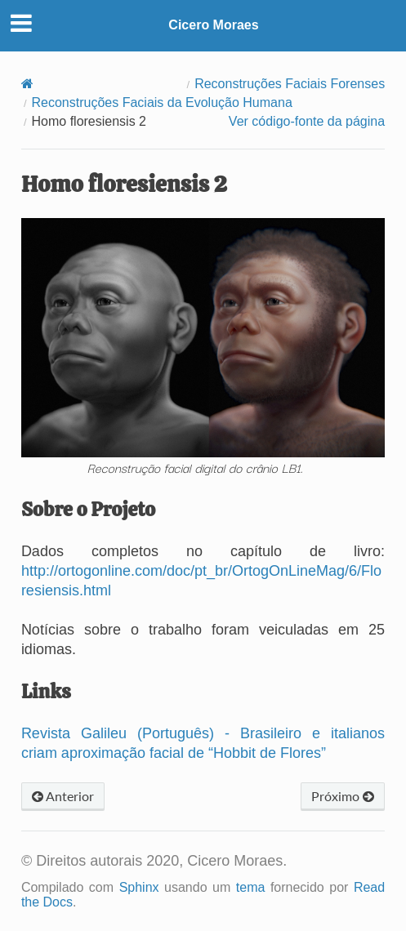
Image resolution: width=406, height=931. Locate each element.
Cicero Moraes (213, 25)
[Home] (27, 84)
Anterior (63, 796)
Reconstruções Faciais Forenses (289, 84)
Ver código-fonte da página (307, 121)
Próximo (342, 796)
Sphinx (139, 887)
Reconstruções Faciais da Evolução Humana (162, 102)
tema (250, 887)
